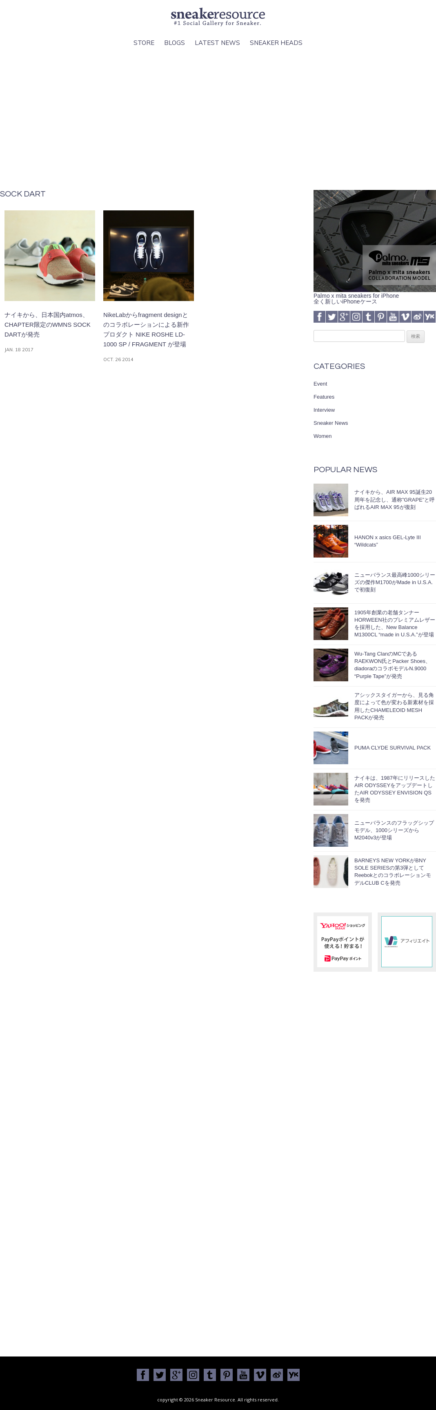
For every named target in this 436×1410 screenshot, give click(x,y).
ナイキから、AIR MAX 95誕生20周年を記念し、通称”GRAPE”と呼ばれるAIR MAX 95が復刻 (394, 499)
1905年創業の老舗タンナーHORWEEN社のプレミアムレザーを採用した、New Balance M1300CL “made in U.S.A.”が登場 (394, 623)
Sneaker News (331, 423)
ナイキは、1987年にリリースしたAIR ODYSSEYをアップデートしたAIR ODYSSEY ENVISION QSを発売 (394, 789)
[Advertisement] (218, 119)
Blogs (174, 43)
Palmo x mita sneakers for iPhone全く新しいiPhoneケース (375, 296)
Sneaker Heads (276, 43)
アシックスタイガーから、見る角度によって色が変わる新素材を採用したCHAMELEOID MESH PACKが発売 (394, 706)
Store (143, 43)
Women (323, 436)
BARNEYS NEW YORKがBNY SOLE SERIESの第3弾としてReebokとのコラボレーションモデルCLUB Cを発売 (392, 871)
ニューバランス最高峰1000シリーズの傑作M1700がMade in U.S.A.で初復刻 (394, 582)
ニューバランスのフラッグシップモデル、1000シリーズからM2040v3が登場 (394, 830)
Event (320, 384)
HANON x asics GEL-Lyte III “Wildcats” (387, 541)
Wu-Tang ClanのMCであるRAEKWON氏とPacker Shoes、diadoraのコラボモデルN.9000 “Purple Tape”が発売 (392, 665)
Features (324, 397)
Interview (324, 410)
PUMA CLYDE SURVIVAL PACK (392, 748)
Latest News (217, 43)
